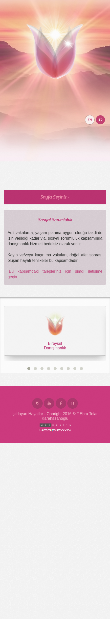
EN (90, 148)
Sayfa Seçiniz (55, 225)
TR (100, 148)
